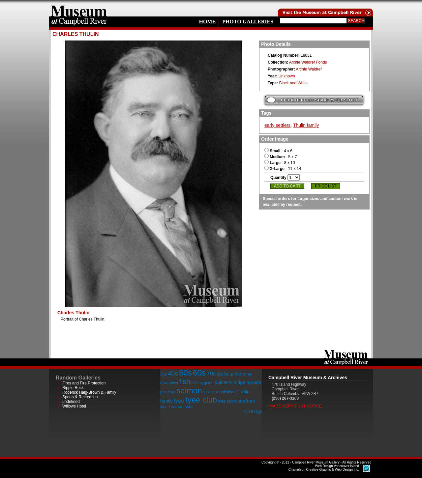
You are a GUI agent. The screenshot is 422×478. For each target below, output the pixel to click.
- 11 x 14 (282, 168)
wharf (165, 407)
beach (230, 374)
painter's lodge (230, 382)
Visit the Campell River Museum (325, 8)
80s (220, 374)
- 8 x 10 (279, 162)
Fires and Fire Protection (84, 383)
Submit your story (314, 100)
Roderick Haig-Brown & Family (89, 392)
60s (199, 372)
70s (211, 374)
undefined (71, 401)
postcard (167, 392)
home (78, 8)
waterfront (244, 401)
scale (208, 391)
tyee (179, 401)
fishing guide (202, 382)
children (245, 374)
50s (185, 372)
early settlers (277, 125)
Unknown (287, 76)
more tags (253, 411)
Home (207, 21)
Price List (325, 186)
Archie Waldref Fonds (308, 62)
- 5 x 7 (280, 157)
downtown (169, 382)
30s (163, 374)
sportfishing (225, 392)
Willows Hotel (74, 406)
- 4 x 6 (278, 151)
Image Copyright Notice (295, 406)
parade (254, 382)
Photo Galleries (247, 21)
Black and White (293, 83)
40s (173, 373)
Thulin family (306, 125)
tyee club (201, 399)
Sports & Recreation (80, 397)
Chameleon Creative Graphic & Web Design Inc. (323, 467)
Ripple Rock (73, 387)
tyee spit (225, 401)
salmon (189, 390)
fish (184, 382)
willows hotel (182, 407)
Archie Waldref (308, 69)
